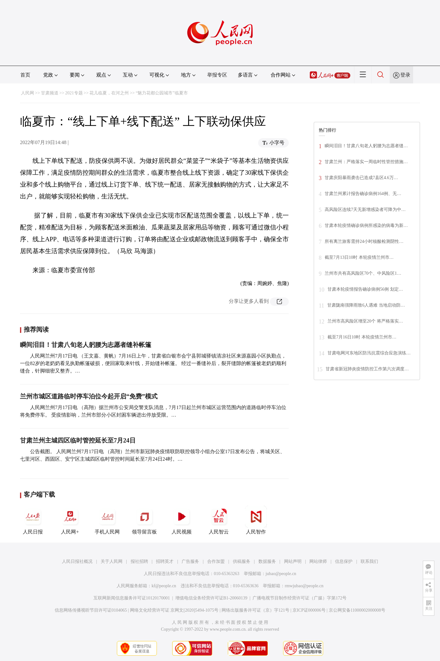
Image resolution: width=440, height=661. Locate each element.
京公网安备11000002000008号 (357, 610)
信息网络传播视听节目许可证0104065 (91, 610)
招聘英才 (164, 561)
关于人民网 (111, 561)
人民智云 (219, 520)
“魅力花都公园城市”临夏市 (162, 93)
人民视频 (181, 520)
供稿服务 (241, 561)
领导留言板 (144, 520)
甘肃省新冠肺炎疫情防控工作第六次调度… (367, 369)
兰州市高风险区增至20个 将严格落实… (365, 321)
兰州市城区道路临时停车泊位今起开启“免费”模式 (89, 396)
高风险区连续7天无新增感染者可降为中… (365, 209)
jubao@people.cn (281, 573)
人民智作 (256, 520)
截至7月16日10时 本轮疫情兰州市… (362, 337)
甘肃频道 (49, 93)
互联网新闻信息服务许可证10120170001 (131, 598)
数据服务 (267, 561)
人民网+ (70, 520)
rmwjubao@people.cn (304, 585)
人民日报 (33, 520)
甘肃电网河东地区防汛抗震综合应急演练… (369, 353)
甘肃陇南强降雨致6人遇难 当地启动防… (366, 305)
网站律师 (318, 561)
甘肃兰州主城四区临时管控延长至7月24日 (78, 440)
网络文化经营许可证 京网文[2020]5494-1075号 (174, 610)
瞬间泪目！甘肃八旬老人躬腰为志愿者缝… (366, 145)
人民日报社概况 (77, 561)
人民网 (27, 93)
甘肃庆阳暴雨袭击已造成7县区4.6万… (361, 177)
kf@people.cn (164, 585)
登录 (405, 75)
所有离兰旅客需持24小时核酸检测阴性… (364, 241)
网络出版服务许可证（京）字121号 (255, 610)
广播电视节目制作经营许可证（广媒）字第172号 (299, 598)
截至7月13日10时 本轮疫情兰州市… (359, 257)
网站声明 (293, 561)
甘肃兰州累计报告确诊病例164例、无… (363, 193)
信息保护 (343, 561)
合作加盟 (216, 561)
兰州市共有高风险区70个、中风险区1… (363, 273)
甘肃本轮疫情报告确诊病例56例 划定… (365, 289)
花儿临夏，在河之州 (109, 93)
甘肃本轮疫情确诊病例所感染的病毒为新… (366, 225)
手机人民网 (107, 520)
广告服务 (190, 561)
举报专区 (217, 75)
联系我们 (369, 561)
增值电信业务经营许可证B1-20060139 (211, 598)
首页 (25, 75)
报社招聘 (139, 561)
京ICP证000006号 (309, 610)
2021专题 (74, 93)
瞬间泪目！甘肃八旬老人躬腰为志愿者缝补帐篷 (85, 344)
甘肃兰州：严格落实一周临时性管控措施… (366, 161)
